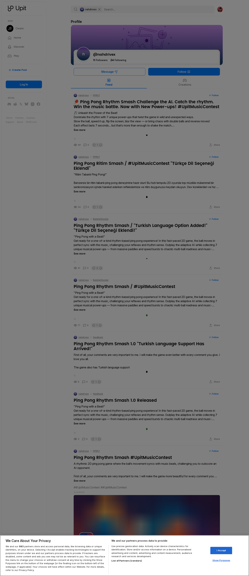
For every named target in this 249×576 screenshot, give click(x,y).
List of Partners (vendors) (126, 560)
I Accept (221, 550)
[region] (124, 555)
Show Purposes (221, 560)
